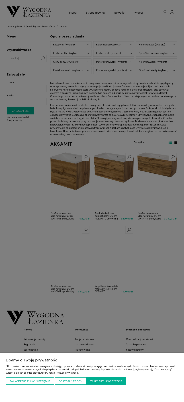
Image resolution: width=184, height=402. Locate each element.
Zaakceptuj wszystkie (106, 381)
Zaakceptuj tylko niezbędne (30, 381)
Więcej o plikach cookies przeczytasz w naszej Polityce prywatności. (42, 372)
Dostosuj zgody (70, 381)
